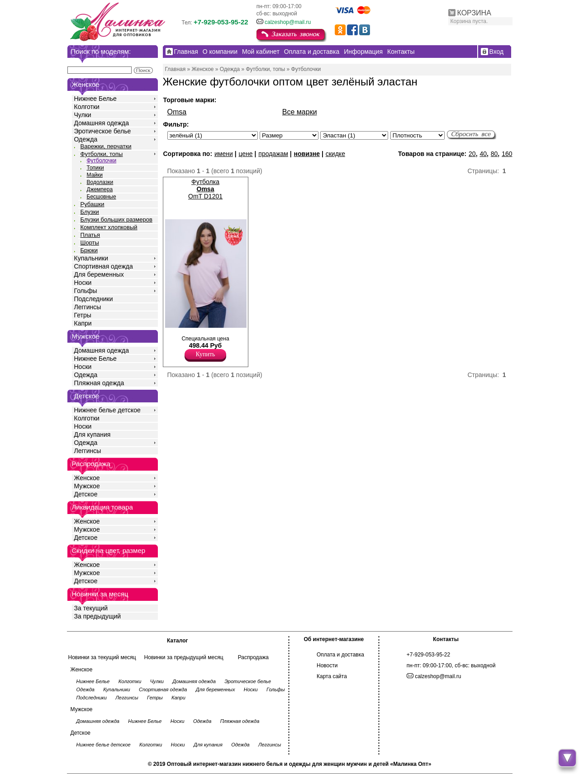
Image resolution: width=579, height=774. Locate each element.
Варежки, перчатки (106, 146)
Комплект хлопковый (109, 227)
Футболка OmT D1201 (205, 189)
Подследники (93, 298)
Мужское (87, 486)
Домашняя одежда (101, 123)
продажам (273, 153)
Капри (83, 323)
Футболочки (102, 160)
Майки (95, 175)
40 (483, 153)
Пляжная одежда (99, 383)
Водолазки (100, 182)
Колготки (87, 106)
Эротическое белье (102, 131)
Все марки (299, 112)
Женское (87, 477)
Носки (83, 282)
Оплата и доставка (340, 654)
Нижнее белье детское (107, 410)
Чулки (82, 114)
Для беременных (99, 274)
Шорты (90, 242)
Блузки (90, 211)
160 (507, 153)
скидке (335, 153)
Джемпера (100, 189)
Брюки (89, 250)
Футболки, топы (102, 154)
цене (245, 153)
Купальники (91, 258)
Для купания (92, 434)
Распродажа (253, 657)
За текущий (91, 608)
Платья (90, 234)
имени (223, 153)
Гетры (82, 315)
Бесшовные (101, 197)
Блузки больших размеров (116, 219)
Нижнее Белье (95, 98)
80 (494, 153)
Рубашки (92, 204)
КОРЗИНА (474, 13)
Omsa (177, 112)
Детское (87, 396)
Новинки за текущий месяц (102, 657)
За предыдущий (97, 616)
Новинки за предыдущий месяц (183, 657)
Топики (95, 168)
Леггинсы (87, 307)
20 (472, 153)
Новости (327, 665)
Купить (205, 354)
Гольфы (85, 290)
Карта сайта (332, 676)
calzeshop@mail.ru (288, 22)
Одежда (86, 139)
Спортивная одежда (103, 266)
